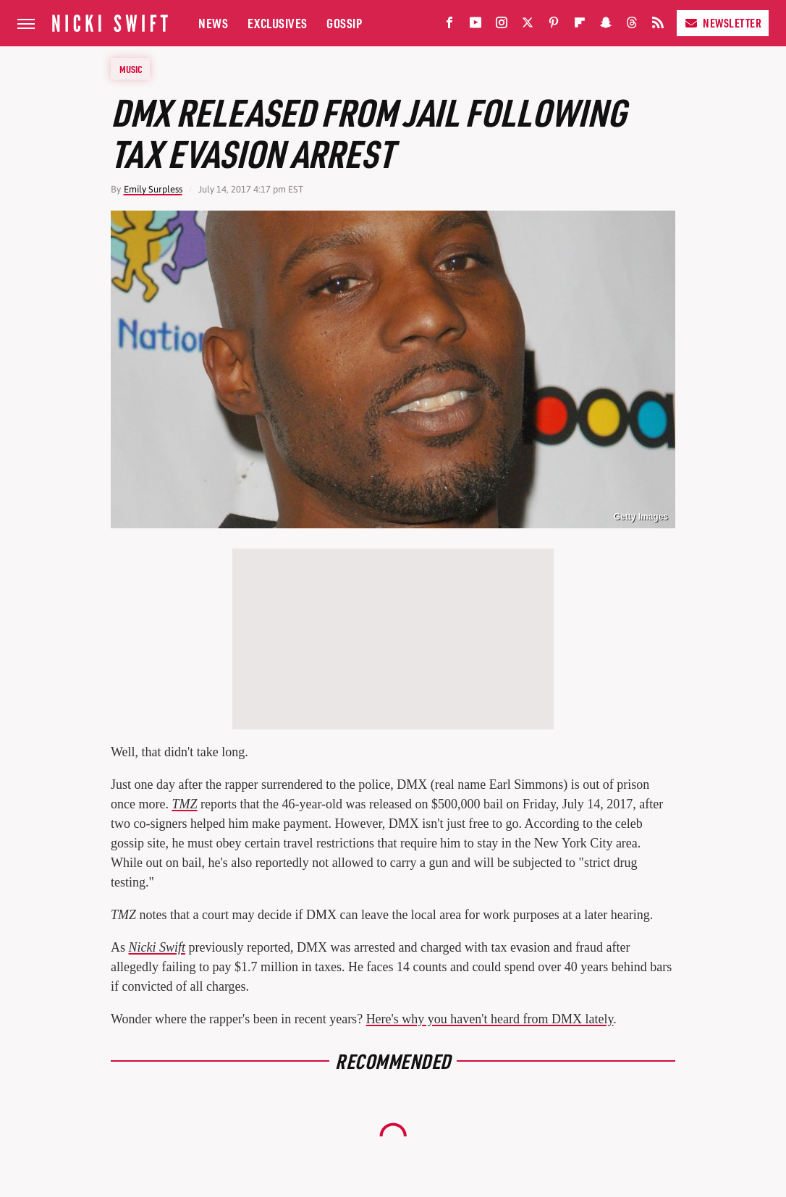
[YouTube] (475, 26)
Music (131, 68)
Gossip (344, 22)
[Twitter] (527, 26)
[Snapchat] (606, 26)
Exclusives (278, 22)
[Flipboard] (579, 26)
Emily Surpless (153, 189)
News (213, 22)
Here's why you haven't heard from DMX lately (490, 1019)
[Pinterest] (553, 26)
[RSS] (658, 26)
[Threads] (632, 26)
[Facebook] (449, 26)
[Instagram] (501, 26)
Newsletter (722, 22)
